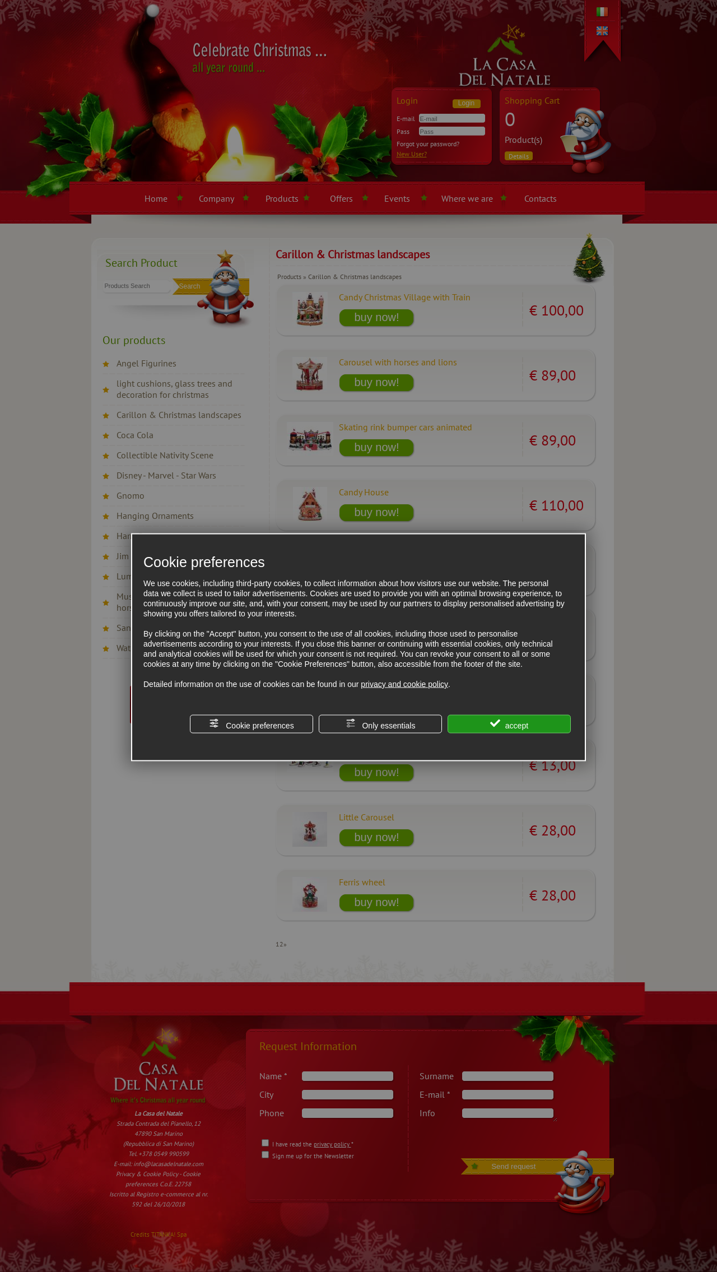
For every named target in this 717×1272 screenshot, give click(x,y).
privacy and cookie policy (404, 684)
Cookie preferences (251, 724)
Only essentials (381, 724)
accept (509, 724)
